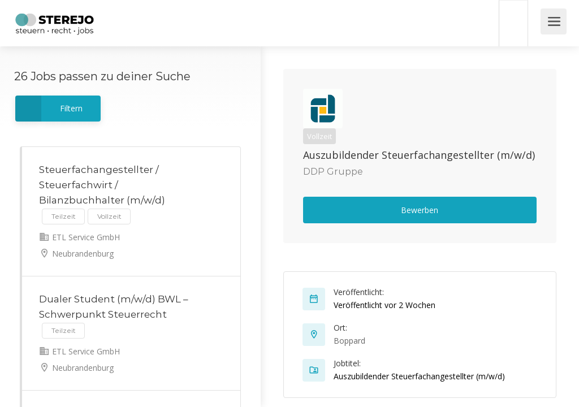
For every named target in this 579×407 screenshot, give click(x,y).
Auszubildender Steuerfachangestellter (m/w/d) (419, 155)
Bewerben (419, 210)
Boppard (349, 340)
